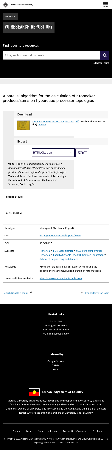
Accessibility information (74, 431)
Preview (42, 124)
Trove (56, 369)
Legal (28, 431)
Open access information (56, 330)
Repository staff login (97, 293)
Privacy (16, 431)
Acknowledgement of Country (62, 392)
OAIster (56, 365)
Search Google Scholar (15, 293)
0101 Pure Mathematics (89, 251)
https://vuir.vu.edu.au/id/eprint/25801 (60, 236)
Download (24, 114)
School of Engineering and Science (59, 259)
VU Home (9, 16)
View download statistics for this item (61, 278)
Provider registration (47, 431)
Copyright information (56, 325)
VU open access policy (56, 334)
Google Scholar (56, 361)
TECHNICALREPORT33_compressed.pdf (55, 122)
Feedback (97, 431)
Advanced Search (101, 63)
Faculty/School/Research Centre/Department (79, 255)
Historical (45, 251)
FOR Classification (63, 251)
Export (22, 141)
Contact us (56, 321)
